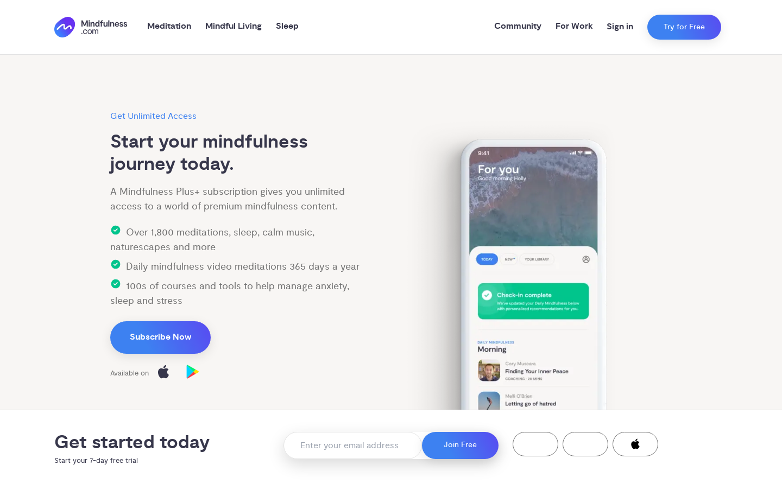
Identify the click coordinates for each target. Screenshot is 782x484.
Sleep (287, 26)
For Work (574, 26)
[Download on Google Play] (193, 374)
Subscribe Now (160, 337)
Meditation (169, 26)
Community (517, 26)
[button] (535, 444)
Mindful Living (233, 26)
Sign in (620, 27)
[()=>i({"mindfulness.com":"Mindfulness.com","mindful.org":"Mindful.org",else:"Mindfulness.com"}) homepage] (90, 27)
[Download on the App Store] (163, 374)
